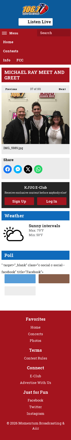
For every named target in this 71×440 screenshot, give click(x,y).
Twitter (35, 407)
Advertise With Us (35, 382)
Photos (35, 340)
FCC (19, 60)
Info (6, 60)
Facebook (35, 400)
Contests (10, 51)
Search (65, 33)
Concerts (35, 334)
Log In (51, 201)
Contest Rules (35, 358)
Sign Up (19, 201)
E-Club (35, 376)
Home (8, 42)
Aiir (35, 428)
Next (60, 88)
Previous (9, 88)
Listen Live (35, 21)
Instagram (35, 413)
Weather (14, 216)
